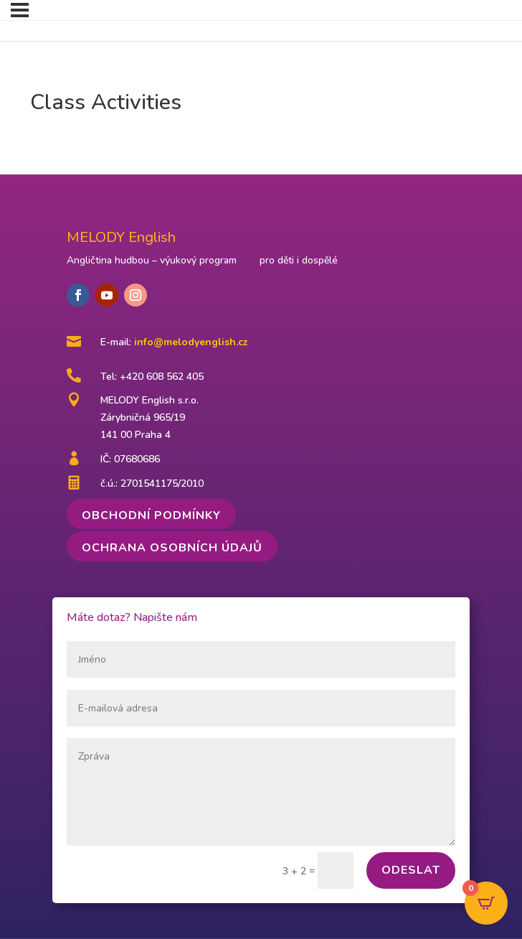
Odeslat (410, 870)
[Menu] (19, 10)
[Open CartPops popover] (486, 903)
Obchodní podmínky (151, 515)
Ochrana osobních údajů (172, 548)
